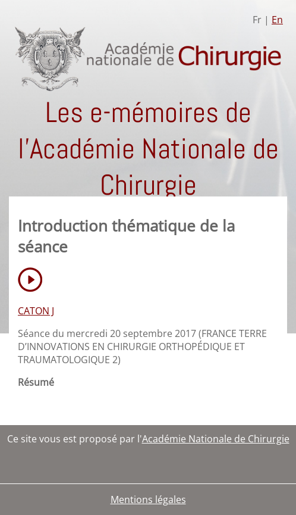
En (277, 19)
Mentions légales (148, 499)
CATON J (36, 310)
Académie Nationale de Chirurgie (215, 438)
